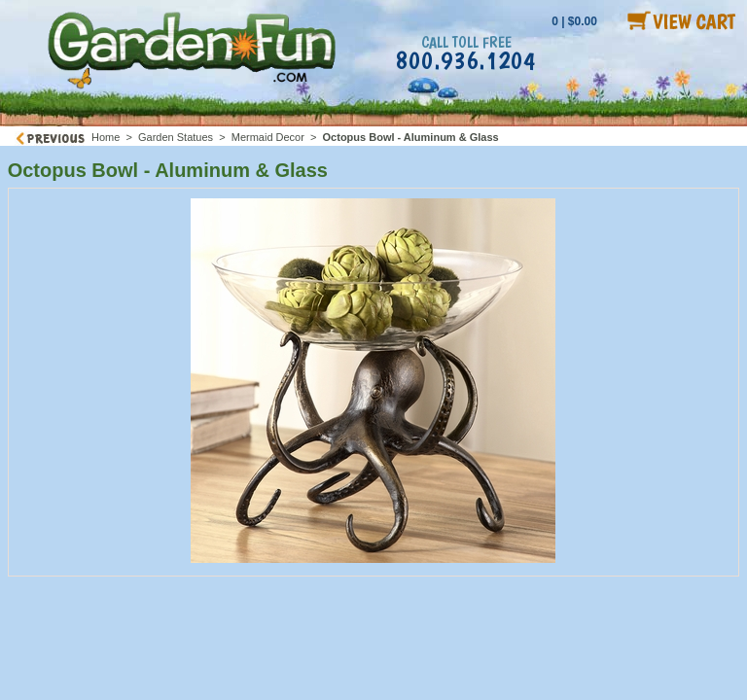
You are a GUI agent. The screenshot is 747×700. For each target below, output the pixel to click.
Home (105, 137)
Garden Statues (175, 137)
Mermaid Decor (267, 137)
